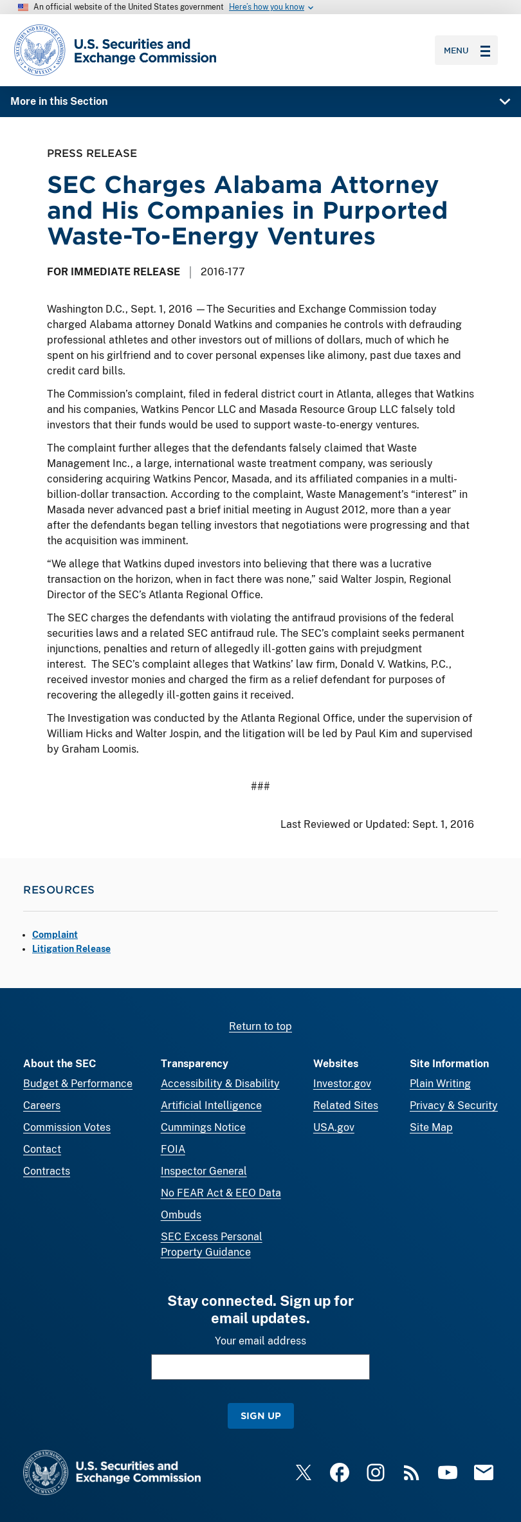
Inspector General (204, 1171)
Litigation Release (71, 949)
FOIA (173, 1149)
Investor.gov (342, 1083)
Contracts (46, 1171)
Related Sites (345, 1105)
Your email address (260, 1341)
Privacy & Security (454, 1105)
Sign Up (261, 1415)
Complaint (55, 935)
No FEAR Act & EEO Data (221, 1193)
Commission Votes (67, 1127)
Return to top (260, 1026)
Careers (41, 1105)
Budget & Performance (78, 1083)
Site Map (431, 1127)
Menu (467, 50)
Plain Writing (440, 1083)
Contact (42, 1149)
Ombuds (181, 1215)
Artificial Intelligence (211, 1105)
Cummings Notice (203, 1127)
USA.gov (333, 1127)
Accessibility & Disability (220, 1083)
